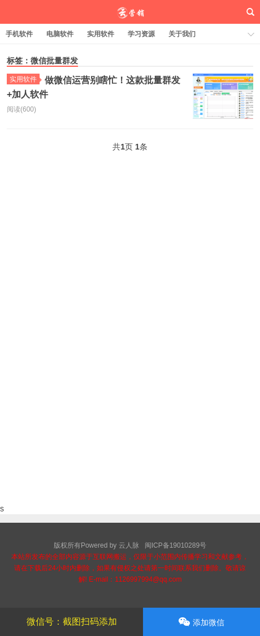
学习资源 (141, 34)
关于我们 (182, 34)
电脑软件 (59, 34)
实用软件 (100, 34)
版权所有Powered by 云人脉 (96, 545)
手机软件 (19, 34)
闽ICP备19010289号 (175, 545)
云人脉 (130, 12)
